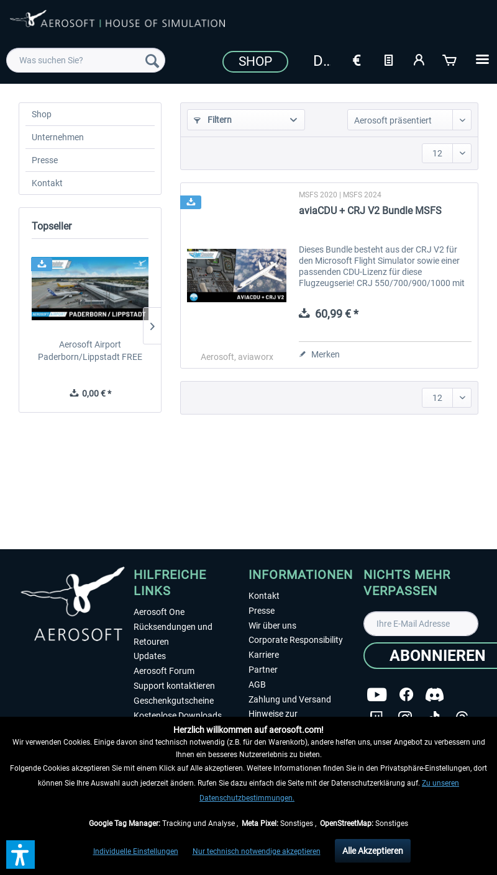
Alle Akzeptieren (372, 851)
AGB (257, 684)
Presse (45, 160)
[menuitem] (85, 60)
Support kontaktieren (174, 686)
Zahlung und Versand (289, 699)
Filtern (213, 120)
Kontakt (47, 183)
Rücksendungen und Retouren (173, 634)
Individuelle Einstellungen (135, 851)
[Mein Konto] (419, 59)
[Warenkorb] (450, 59)
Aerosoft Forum (164, 671)
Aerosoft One (159, 612)
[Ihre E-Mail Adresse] (420, 623)
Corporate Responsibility (295, 640)
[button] (20, 854)
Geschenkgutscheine (174, 701)
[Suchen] (152, 60)
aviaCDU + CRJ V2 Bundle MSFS (370, 211)
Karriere (263, 655)
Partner (263, 670)
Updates (150, 656)
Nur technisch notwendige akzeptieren (257, 851)
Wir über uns (272, 625)
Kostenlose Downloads (178, 715)
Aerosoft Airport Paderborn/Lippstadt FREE (90, 350)
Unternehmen (58, 137)
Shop (255, 61)
